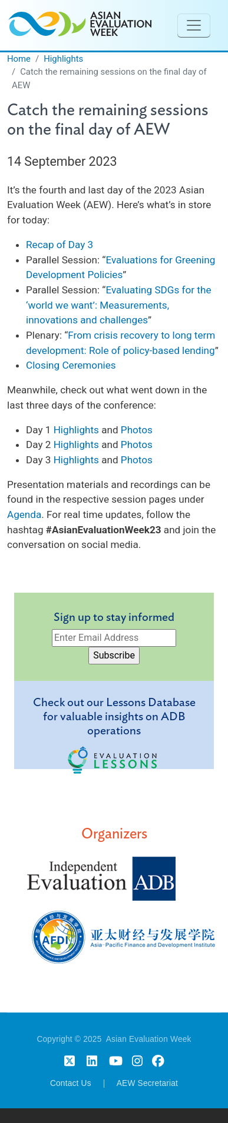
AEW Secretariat (147, 1083)
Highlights (63, 59)
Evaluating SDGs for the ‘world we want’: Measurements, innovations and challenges (118, 305)
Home (19, 59)
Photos (137, 430)
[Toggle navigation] (193, 25)
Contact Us (70, 1083)
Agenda (24, 514)
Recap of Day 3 (59, 244)
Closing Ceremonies (71, 365)
